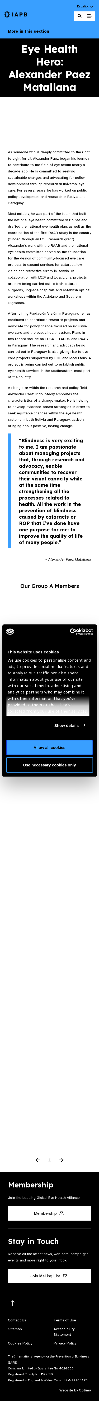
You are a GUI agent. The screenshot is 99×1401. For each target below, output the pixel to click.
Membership (49, 1213)
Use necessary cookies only (49, 764)
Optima (85, 1390)
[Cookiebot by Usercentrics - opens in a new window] (70, 631)
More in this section (49, 31)
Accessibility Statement (64, 1332)
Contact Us (17, 1320)
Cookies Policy (20, 1343)
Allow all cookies (49, 747)
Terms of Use (65, 1320)
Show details (66, 725)
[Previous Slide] (38, 1160)
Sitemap (15, 1329)
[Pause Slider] (50, 1160)
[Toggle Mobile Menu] (89, 16)
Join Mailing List (48, 1276)
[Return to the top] (13, 1303)
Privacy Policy (65, 1343)
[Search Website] (79, 16)
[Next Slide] (61, 1160)
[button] (85, 6)
